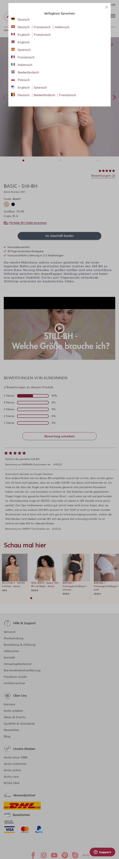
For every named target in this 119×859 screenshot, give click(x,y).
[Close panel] (106, 7)
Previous (4, 97)
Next (114, 97)
